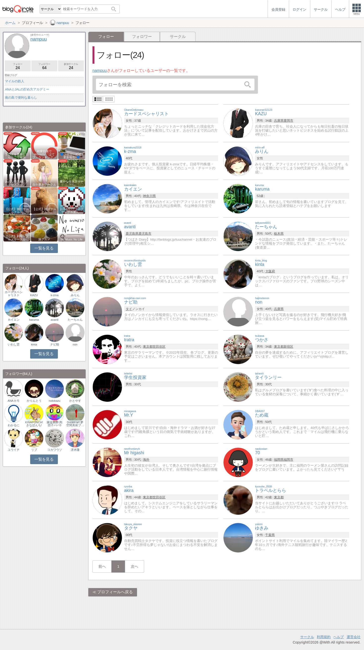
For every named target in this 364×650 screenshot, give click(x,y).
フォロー (18, 66)
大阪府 (270, 271)
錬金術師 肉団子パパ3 (54, 424)
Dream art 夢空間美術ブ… (75, 424)
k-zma (54, 295)
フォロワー (142, 36)
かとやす (75, 400)
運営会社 (354, 637)
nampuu (99, 70)
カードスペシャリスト (14, 294)
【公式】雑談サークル (44, 211)
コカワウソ (54, 449)
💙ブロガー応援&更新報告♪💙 (71, 156)
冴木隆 (75, 449)
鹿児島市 (144, 233)
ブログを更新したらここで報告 (17, 156)
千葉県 (270, 535)
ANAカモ (14, 400)
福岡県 (279, 459)
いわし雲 (14, 344)
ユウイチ (14, 449)
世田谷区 (159, 346)
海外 (146, 459)
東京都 (148, 346)
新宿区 (288, 346)
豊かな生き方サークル (72, 183)
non (75, 344)
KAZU (34, 295)
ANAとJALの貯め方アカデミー (27, 89)
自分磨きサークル (44, 184)
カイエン (14, 319)
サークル (178, 36)
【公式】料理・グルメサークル (17, 238)
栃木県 (279, 233)
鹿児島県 (132, 233)
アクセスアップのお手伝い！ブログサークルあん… (72, 209)
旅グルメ (44, 239)
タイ (129, 309)
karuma (34, 319)
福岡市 (288, 459)
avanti (54, 319)
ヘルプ (338, 637)
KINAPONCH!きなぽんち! (34, 424)
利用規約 (324, 637)
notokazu (54, 400)
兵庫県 (279, 120)
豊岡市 (288, 120)
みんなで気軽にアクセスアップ (17, 183)
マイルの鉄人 (14, 81)
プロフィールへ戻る (115, 592)
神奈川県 (149, 196)
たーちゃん (75, 319)
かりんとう (34, 400)
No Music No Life (72, 239)
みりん (75, 295)
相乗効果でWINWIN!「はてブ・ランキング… (44, 154)
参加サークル (71, 66)
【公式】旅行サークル (17, 211)
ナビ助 (54, 344)
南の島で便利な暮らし (21, 97)
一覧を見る (43, 248)
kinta (34, 344)
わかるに (14, 425)
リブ (34, 449)
